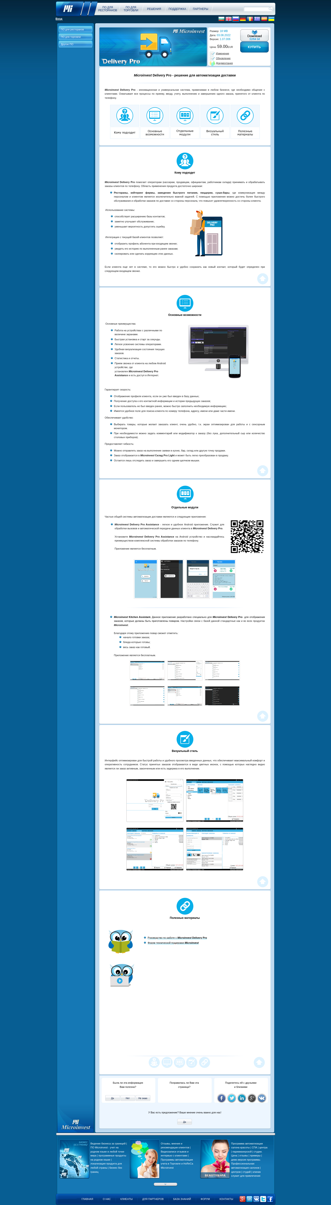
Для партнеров (153, 1199)
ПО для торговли (71, 36)
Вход (59, 18)
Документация (224, 63)
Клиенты (126, 1199)
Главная (87, 1199)
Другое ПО (67, 44)
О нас (107, 1199)
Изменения (222, 53)
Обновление (223, 58)
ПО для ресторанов (72, 29)
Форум (205, 1199)
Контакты (226, 1199)
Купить (254, 47)
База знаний (182, 1199)
